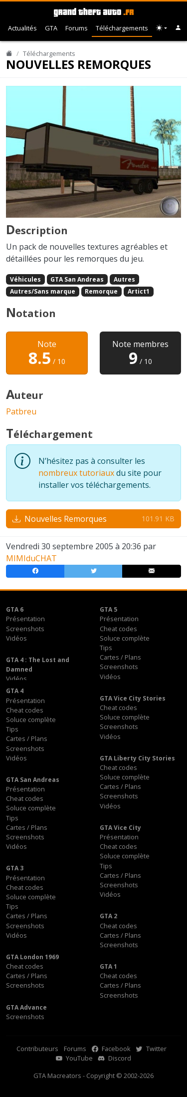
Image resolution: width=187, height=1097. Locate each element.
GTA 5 (108, 609)
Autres (124, 279)
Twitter (151, 1048)
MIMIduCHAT (31, 558)
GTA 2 (108, 916)
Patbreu (21, 411)
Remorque (101, 291)
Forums (76, 27)
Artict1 (139, 291)
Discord (114, 1058)
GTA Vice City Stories (133, 698)
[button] (178, 28)
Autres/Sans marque (42, 291)
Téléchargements (122, 27)
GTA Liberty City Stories (137, 758)
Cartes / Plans (120, 657)
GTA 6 (14, 609)
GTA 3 (14, 868)
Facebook (111, 1048)
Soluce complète (125, 638)
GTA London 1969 (32, 957)
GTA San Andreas (77, 279)
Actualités (22, 27)
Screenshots (25, 628)
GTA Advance (26, 1007)
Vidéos (16, 638)
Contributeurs (37, 1048)
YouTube (74, 1058)
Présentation (25, 618)
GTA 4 (14, 691)
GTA (51, 27)
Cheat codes (118, 628)
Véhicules (25, 279)
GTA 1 (108, 966)
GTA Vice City (120, 827)
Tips (106, 647)
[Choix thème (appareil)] (161, 28)
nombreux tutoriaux (76, 472)
